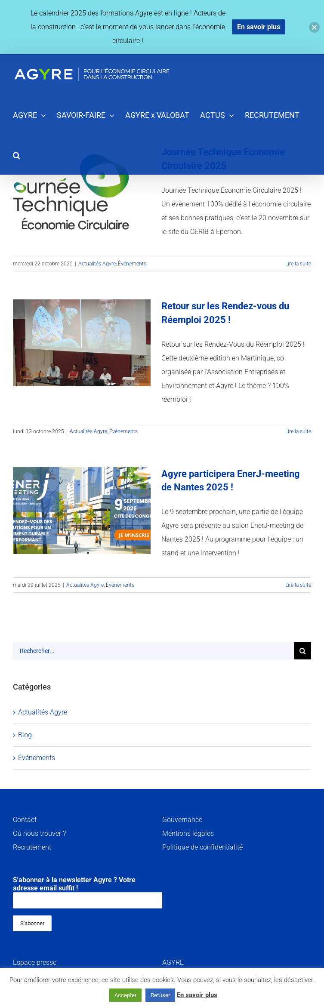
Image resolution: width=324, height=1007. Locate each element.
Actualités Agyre (97, 264)
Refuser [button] (160, 995)
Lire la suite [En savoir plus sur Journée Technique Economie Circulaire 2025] (298, 264)
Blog (25, 735)
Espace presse (34, 962)
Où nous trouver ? (39, 833)
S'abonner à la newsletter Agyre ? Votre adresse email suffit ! (87, 892)
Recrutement (32, 847)
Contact (25, 820)
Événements (132, 264)
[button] (16, 155)
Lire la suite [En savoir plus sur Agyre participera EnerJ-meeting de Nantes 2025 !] (298, 585)
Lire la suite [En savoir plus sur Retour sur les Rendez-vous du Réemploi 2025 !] (298, 431)
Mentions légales (188, 833)
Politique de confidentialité (202, 847)
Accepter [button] (125, 995)
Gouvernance (182, 820)
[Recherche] (302, 650)
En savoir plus (197, 995)
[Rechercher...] (153, 650)
